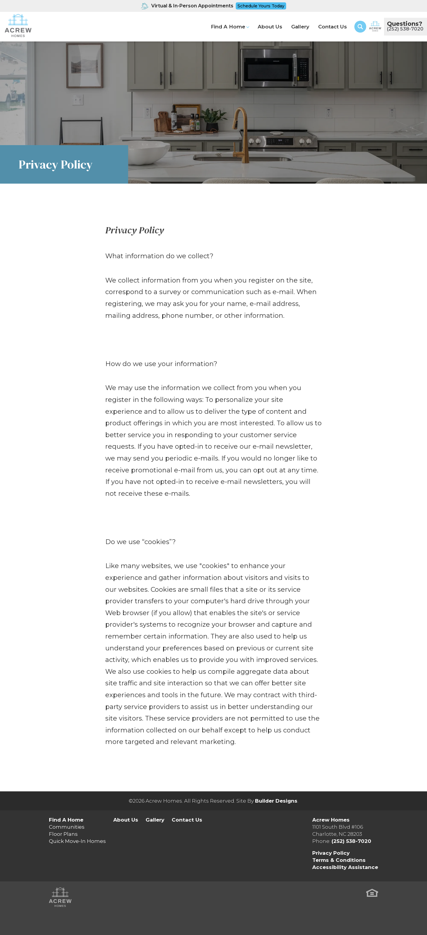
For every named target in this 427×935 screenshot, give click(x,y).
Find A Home (66, 820)
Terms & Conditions (339, 860)
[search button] (360, 27)
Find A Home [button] (228, 27)
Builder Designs (276, 801)
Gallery (300, 27)
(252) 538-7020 (351, 841)
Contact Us (332, 27)
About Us (270, 27)
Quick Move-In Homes (77, 841)
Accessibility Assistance (345, 867)
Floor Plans (63, 834)
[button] (360, 27)
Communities (67, 827)
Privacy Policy (331, 853)
